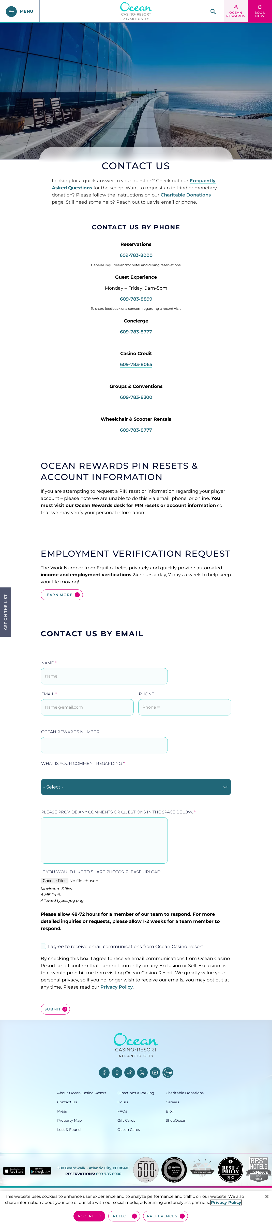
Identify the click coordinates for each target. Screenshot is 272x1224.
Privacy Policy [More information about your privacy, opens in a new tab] (226, 1202)
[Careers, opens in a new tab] (190, 1102)
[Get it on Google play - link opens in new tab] (40, 1170)
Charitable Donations (186, 195)
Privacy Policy (116, 987)
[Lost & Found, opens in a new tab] (87, 1129)
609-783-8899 (136, 299)
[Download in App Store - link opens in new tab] (14, 1170)
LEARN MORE (58, 595)
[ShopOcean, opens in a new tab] (190, 1120)
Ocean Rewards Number (70, 731)
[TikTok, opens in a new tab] (129, 1072)
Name (48, 662)
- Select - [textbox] (53, 787)
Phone (146, 694)
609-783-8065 (136, 364)
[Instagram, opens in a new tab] (117, 1072)
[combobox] (136, 787)
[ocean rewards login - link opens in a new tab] (236, 11)
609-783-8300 (136, 397)
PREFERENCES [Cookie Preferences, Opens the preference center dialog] (162, 1216)
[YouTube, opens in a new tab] (155, 1072)
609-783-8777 (136, 332)
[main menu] (20, 11)
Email (49, 694)
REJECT (120, 1216)
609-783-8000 (136, 255)
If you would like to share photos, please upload (100, 871)
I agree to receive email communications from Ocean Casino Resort (125, 946)
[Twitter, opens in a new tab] (142, 1072)
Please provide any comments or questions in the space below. (118, 812)
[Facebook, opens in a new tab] (104, 1072)
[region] (136, 1207)
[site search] (213, 11)
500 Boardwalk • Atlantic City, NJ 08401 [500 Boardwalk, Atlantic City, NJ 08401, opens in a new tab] (93, 1168)
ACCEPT (86, 1216)
